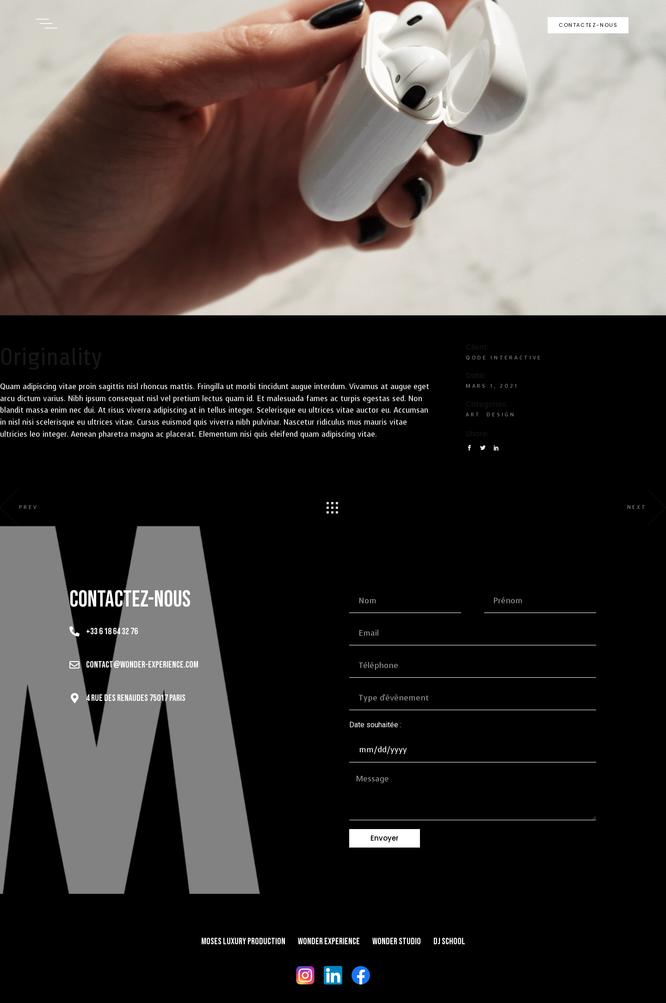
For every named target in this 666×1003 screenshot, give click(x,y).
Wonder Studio (396, 941)
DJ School (449, 941)
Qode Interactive (504, 357)
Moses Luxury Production (243, 941)
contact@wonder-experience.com (142, 664)
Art (473, 414)
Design (501, 414)
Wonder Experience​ (329, 941)
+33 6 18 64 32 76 (112, 631)
